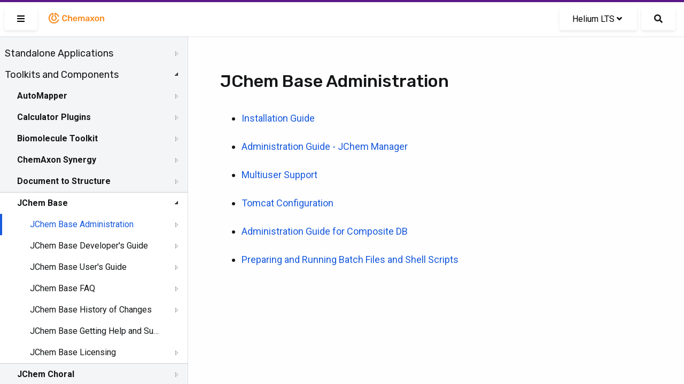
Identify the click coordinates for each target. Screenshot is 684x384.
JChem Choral (45, 374)
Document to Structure (64, 181)
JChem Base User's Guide (78, 267)
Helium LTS (597, 19)
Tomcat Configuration (287, 203)
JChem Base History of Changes (91, 310)
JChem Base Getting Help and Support (94, 331)
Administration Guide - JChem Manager (325, 146)
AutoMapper (42, 96)
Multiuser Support (279, 174)
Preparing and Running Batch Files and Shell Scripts (350, 259)
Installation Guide (278, 118)
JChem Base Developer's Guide (89, 246)
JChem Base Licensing (73, 352)
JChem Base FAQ (62, 288)
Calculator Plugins (54, 117)
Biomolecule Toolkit (57, 138)
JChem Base (42, 203)
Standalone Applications (59, 53)
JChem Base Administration (82, 224)
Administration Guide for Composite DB (325, 231)
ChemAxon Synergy (56, 160)
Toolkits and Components (62, 75)
